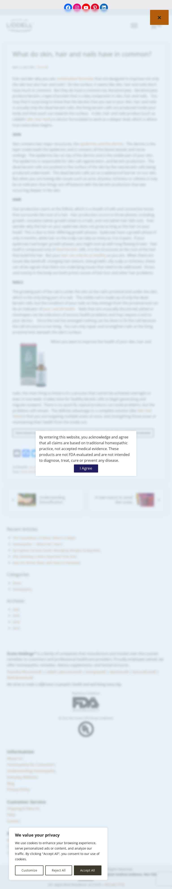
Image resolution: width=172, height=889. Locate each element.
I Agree (86, 468)
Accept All (87, 870)
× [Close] (159, 17)
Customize (29, 870)
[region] (58, 854)
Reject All (59, 870)
